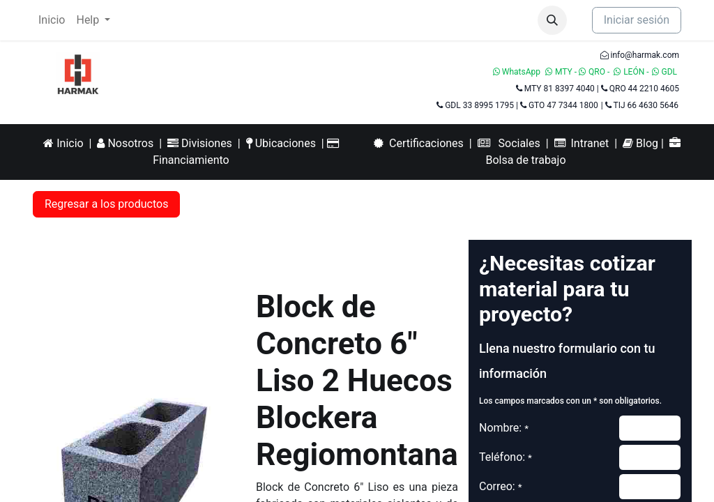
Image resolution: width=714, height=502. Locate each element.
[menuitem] (51, 20)
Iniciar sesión (636, 19)
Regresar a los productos (106, 204)
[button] (552, 20)
